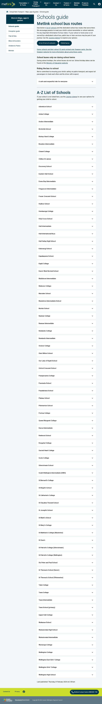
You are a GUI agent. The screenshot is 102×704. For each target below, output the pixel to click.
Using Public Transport (17, 12)
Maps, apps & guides (32, 12)
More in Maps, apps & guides (20, 19)
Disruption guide (14, 31)
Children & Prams (14, 46)
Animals (11, 51)
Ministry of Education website (57, 63)
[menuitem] (24, 4)
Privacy (17, 691)
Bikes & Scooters (14, 41)
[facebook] (25, 691)
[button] (24, 4)
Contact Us (6, 691)
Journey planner (54, 38)
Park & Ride (13, 36)
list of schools (51, 28)
